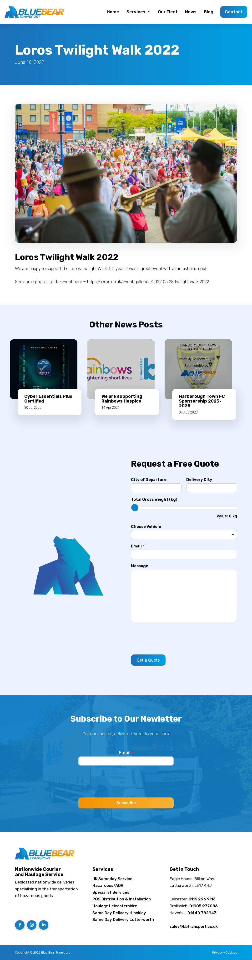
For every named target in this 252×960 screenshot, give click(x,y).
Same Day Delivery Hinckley (119, 912)
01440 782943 (202, 912)
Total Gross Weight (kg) (154, 499)
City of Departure (148, 479)
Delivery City (199, 479)
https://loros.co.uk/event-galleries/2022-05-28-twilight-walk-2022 (148, 281)
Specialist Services (110, 892)
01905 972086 (203, 906)
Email (137, 546)
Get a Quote (148, 660)
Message (139, 566)
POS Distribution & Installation (121, 899)
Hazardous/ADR (107, 885)
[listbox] (184, 534)
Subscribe (126, 802)
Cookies (231, 952)
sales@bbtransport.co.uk (194, 926)
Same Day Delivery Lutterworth (123, 919)
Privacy (217, 952)
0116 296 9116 (202, 899)
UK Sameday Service (112, 878)
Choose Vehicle (146, 526)
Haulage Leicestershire (114, 906)
